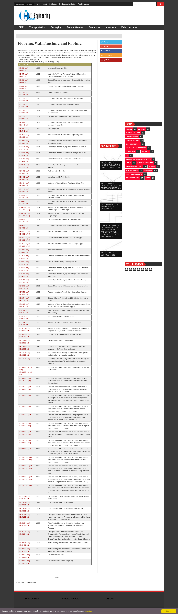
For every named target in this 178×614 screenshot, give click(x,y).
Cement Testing (132, 140)
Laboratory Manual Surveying (138, 159)
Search (160, 4)
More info (88, 611)
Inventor (145, 151)
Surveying (56, 27)
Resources (94, 27)
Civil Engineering (133, 144)
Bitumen (141, 129)
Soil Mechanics (132, 170)
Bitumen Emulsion (133, 133)
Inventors (111, 27)
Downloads (130, 151)
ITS (127, 155)
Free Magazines (83, 4)
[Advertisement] (111, 104)
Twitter (105, 42)
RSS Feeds (106, 55)
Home (38, 4)
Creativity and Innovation (136, 147)
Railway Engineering (134, 166)
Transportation (37, 27)
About (45, 4)
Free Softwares (75, 27)
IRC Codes (52, 4)
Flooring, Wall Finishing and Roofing (50, 43)
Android (129, 129)
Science (152, 166)
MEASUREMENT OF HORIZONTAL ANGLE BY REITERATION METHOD (111, 186)
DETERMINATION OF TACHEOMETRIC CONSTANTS (109, 206)
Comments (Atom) (31, 582)
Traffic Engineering (134, 174)
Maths (128, 163)
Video (148, 178)
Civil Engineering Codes (67, 4)
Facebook (105, 51)
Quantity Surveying (145, 163)
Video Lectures (129, 27)
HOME (20, 27)
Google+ (105, 46)
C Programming (132, 136)
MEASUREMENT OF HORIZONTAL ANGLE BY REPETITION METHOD (111, 165)
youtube (105, 60)
